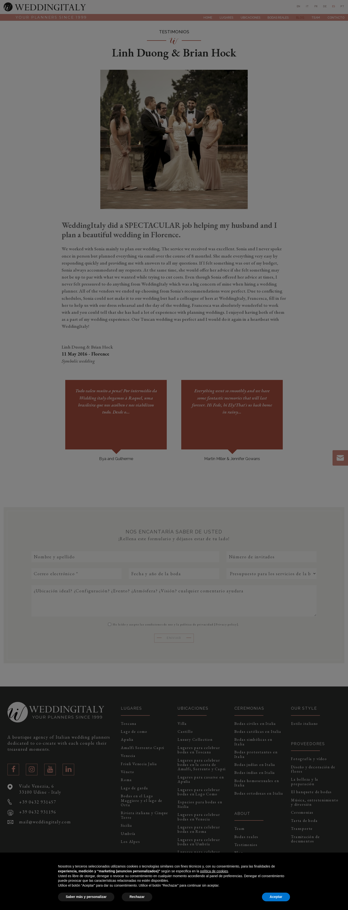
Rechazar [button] (137, 897)
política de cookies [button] (214, 871)
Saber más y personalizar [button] (86, 897)
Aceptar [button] (276, 897)
